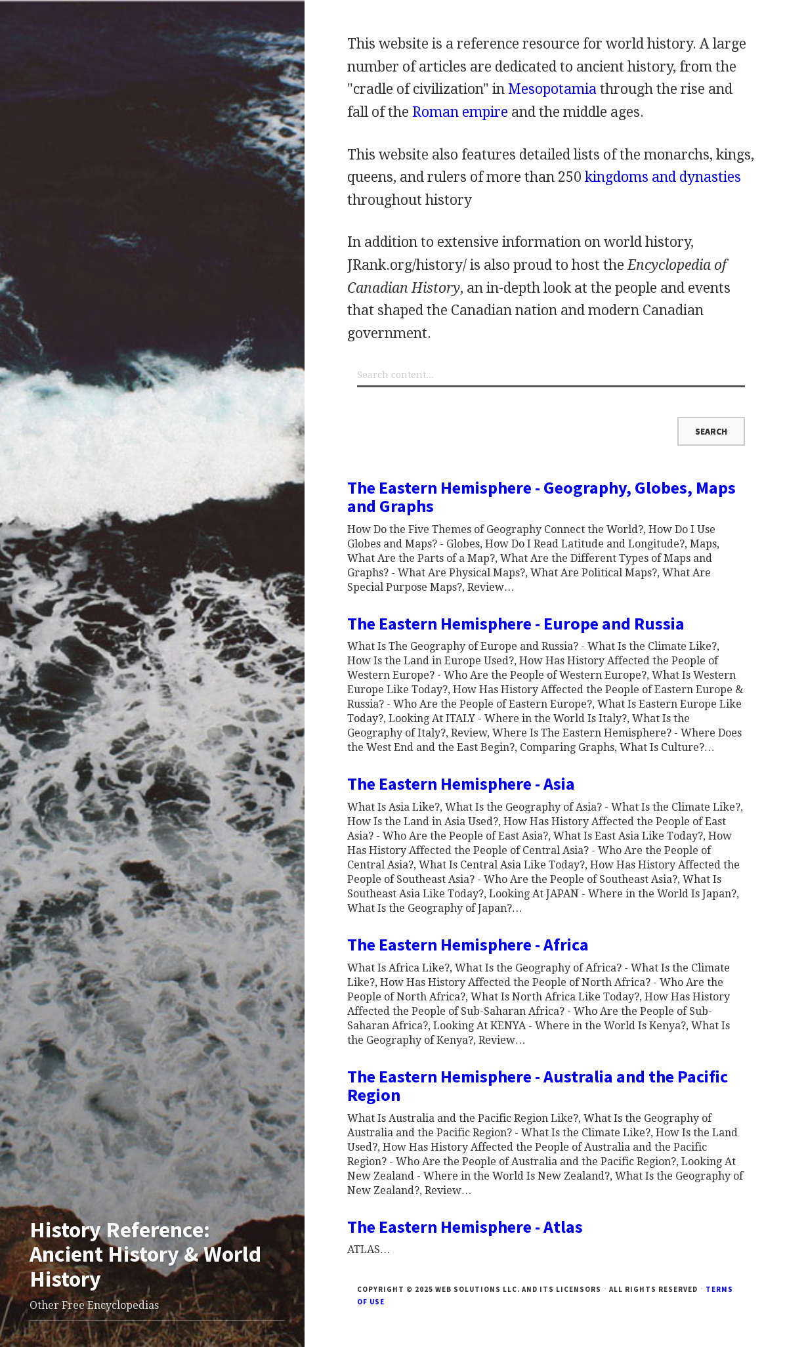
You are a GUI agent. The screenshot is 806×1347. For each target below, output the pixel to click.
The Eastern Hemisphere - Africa (468, 944)
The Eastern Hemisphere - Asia (461, 783)
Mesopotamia (552, 89)
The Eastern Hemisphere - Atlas (465, 1226)
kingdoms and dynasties (663, 177)
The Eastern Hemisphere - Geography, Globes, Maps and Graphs (541, 497)
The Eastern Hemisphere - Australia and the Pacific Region (537, 1085)
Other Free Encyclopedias (94, 1305)
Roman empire (460, 112)
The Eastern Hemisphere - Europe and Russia (516, 623)
